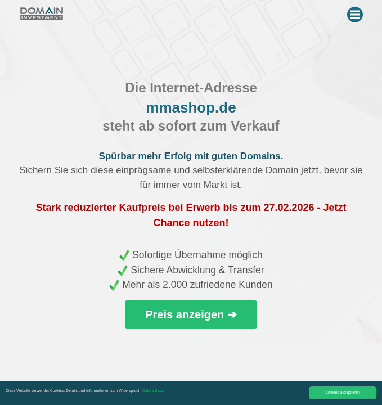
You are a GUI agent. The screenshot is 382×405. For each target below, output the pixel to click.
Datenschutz (153, 391)
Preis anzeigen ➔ (191, 314)
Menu (356, 12)
